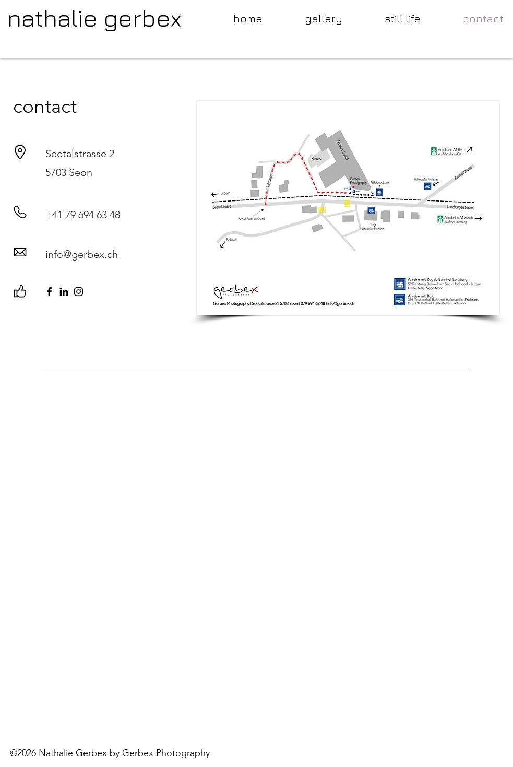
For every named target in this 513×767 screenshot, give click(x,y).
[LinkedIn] (64, 292)
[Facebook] (49, 292)
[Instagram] (79, 292)
